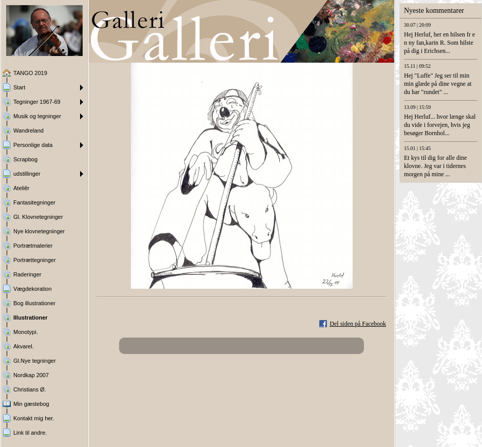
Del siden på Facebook (358, 323)
